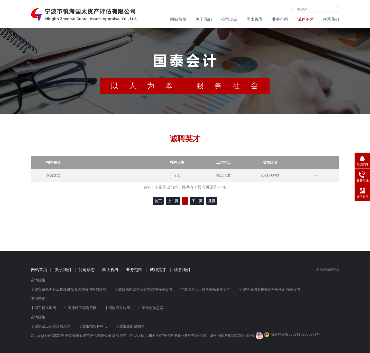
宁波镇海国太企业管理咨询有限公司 (143, 289)
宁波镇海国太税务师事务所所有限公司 (269, 289)
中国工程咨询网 (43, 308)
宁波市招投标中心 (93, 326)
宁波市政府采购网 (130, 326)
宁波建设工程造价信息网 (50, 326)
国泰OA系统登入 (327, 269)
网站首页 (178, 19)
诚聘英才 (305, 19)
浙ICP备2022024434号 (236, 335)
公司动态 (229, 19)
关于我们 (204, 19)
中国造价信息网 (150, 308)
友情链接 (38, 280)
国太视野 (254, 19)
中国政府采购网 (117, 308)
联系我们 (331, 19)
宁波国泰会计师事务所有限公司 (205, 289)
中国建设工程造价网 (80, 308)
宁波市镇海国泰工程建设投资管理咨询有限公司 (68, 289)
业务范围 (280, 19)
